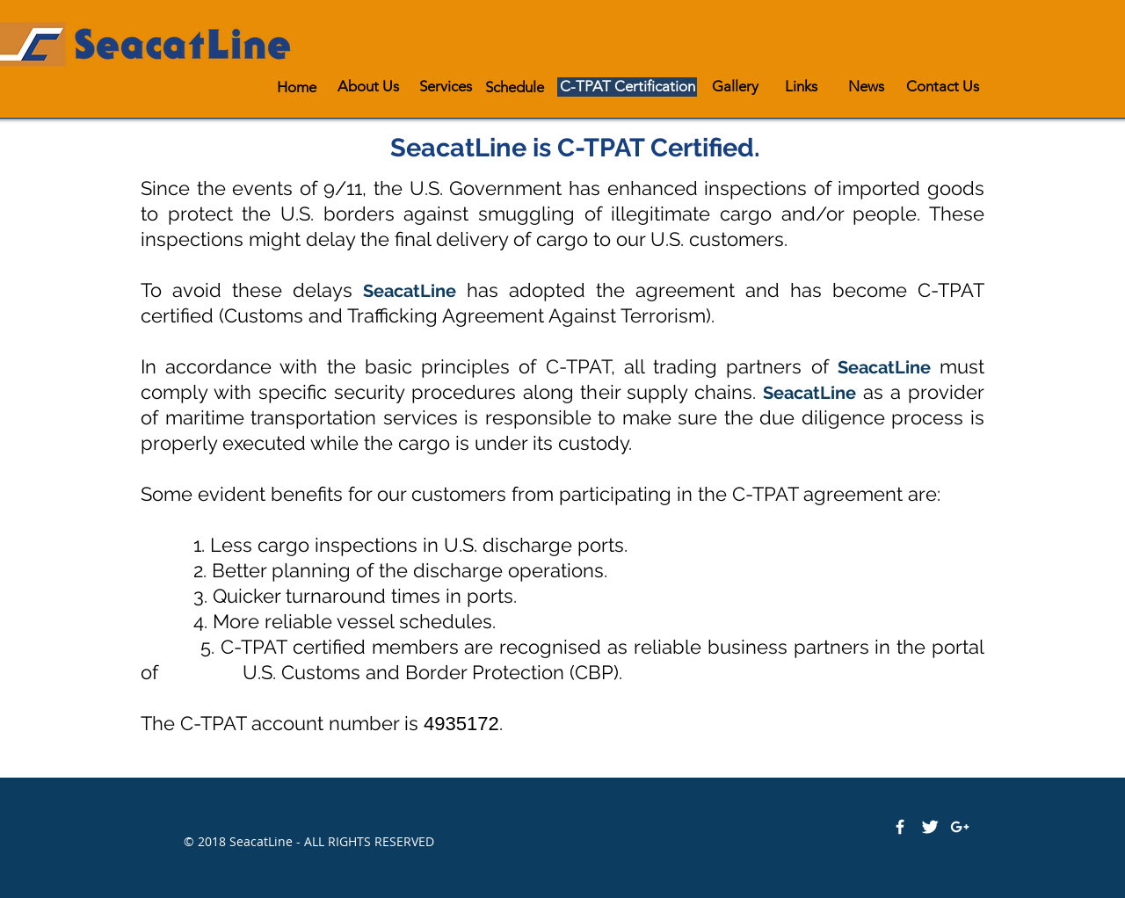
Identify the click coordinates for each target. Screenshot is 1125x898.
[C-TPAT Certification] (627, 86)
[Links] (801, 86)
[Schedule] (514, 87)
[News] (866, 86)
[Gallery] (735, 86)
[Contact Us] (942, 86)
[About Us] (368, 86)
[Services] (445, 86)
